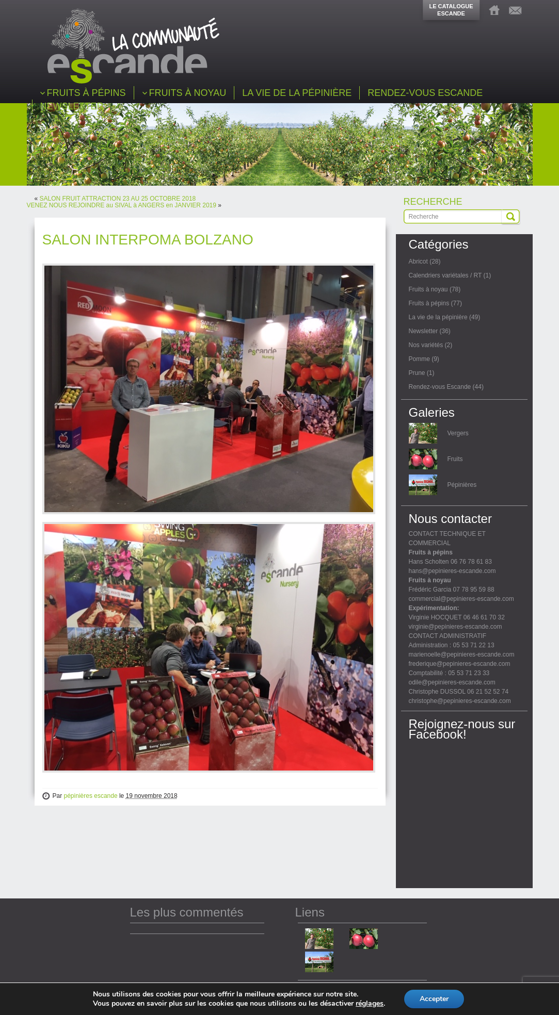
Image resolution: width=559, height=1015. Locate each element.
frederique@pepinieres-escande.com (459, 663)
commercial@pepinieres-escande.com (461, 598)
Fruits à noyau (428, 289)
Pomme (419, 359)
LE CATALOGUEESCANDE (451, 10)
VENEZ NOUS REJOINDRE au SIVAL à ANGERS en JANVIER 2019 (121, 205)
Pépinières (462, 484)
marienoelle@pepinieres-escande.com (462, 654)
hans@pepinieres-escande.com (452, 571)
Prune (417, 372)
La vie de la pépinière (438, 317)
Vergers (458, 433)
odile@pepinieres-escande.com (452, 682)
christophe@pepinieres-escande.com (460, 701)
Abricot (418, 261)
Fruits (455, 459)
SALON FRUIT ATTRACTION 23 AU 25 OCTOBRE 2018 (118, 198)
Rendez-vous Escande (440, 386)
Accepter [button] (434, 999)
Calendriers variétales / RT (445, 275)
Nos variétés (426, 345)
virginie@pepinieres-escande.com (455, 626)
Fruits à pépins (429, 303)
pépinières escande (91, 795)
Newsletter (423, 331)
